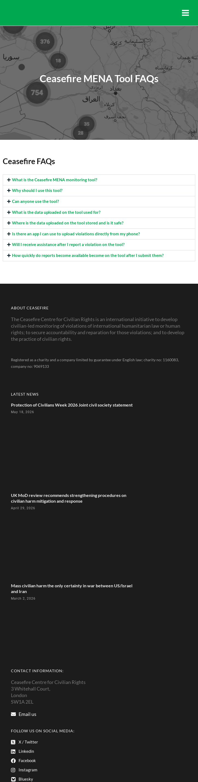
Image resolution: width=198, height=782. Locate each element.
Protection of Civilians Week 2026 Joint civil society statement (72, 404)
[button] (99, 180)
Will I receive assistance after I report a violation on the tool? (68, 244)
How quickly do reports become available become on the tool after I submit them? (88, 255)
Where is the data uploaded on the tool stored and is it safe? (67, 223)
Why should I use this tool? (37, 190)
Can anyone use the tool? (35, 201)
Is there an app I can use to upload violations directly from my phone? (76, 234)
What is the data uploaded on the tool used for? (56, 212)
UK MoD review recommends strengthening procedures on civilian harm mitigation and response (68, 498)
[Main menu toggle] (185, 13)
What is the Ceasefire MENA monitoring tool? (54, 179)
